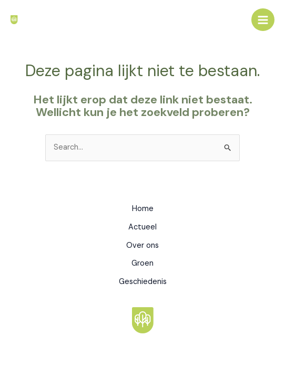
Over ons (142, 245)
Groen (142, 263)
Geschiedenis (143, 282)
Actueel (142, 227)
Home (143, 209)
